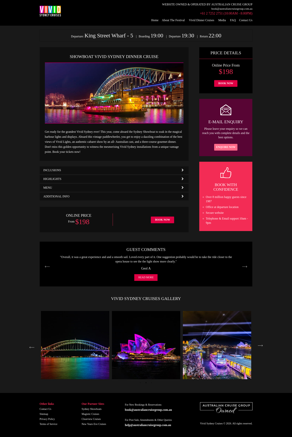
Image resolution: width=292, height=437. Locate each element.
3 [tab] (151, 383)
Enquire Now (226, 147)
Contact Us (246, 20)
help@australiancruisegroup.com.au (148, 425)
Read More (146, 277)
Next (260, 345)
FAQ (233, 20)
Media (222, 20)
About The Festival (173, 20)
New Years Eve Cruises (94, 424)
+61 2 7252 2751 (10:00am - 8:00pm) (226, 13)
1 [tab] (140, 383)
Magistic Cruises (90, 414)
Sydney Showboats (91, 409)
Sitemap (44, 414)
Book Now (162, 219)
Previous (31, 347)
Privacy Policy (47, 419)
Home (154, 20)
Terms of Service (48, 424)
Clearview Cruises (91, 419)
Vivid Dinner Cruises (201, 20)
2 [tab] (146, 383)
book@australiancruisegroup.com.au (231, 8)
